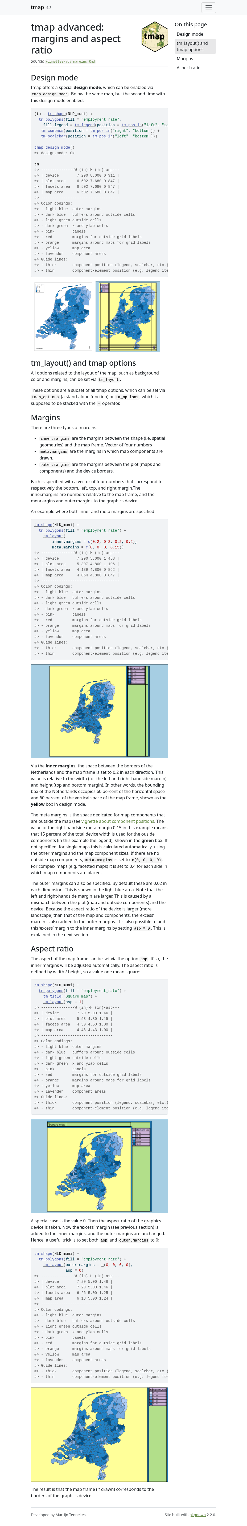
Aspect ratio (188, 68)
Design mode (190, 34)
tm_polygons (51, 119)
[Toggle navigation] (208, 7)
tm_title (52, 996)
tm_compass (52, 131)
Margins (185, 59)
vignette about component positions (117, 821)
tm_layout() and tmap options (192, 46)
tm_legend (85, 125)
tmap (37, 7)
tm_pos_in (132, 125)
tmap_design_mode (52, 147)
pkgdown (198, 1514)
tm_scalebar (53, 136)
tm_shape (56, 114)
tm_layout (53, 536)
